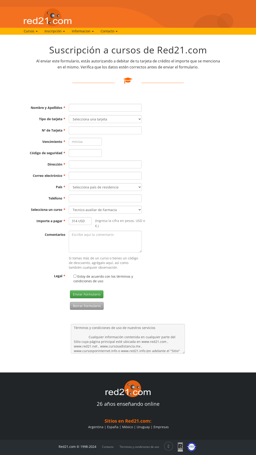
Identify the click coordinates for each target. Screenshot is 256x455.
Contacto (108, 447)
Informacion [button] (83, 31)
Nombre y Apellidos (48, 107)
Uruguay (143, 427)
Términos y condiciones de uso (139, 447)
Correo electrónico (49, 175)
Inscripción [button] (55, 31)
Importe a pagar (50, 221)
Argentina (95, 427)
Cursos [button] (31, 31)
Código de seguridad (47, 153)
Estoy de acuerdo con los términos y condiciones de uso (103, 278)
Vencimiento (53, 141)
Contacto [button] (109, 31)
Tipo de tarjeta (52, 119)
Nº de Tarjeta (53, 130)
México (127, 427)
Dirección (56, 164)
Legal (59, 276)
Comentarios (55, 234)
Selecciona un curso (48, 209)
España (112, 427)
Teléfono (56, 198)
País (60, 187)
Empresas (161, 427)
